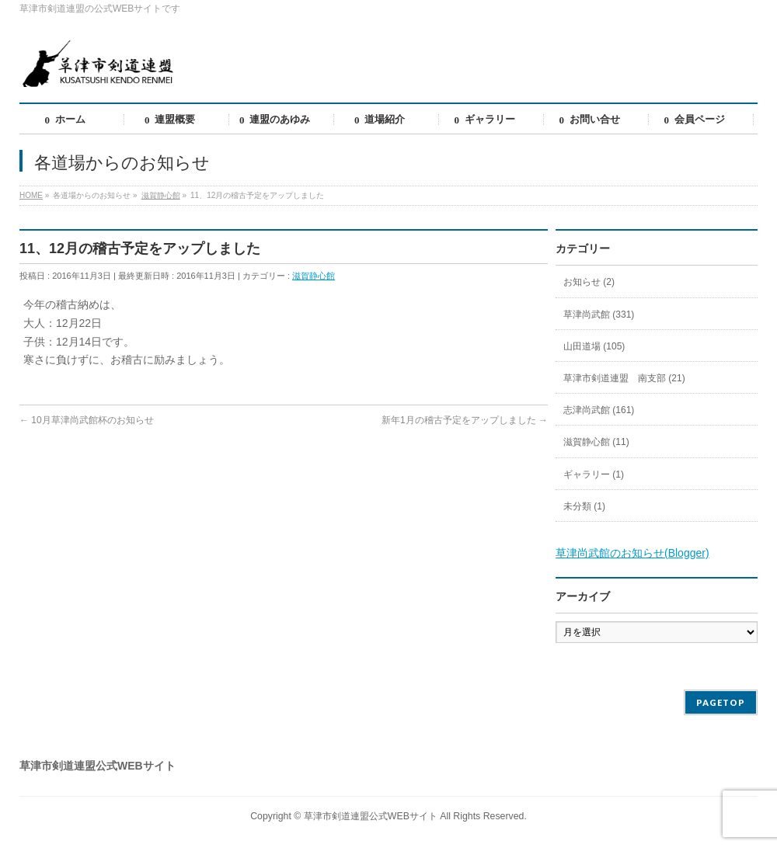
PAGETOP (720, 702)
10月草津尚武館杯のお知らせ (86, 420)
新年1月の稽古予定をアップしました (465, 420)
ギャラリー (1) (593, 474)
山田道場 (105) (594, 346)
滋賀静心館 (313, 275)
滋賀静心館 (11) (596, 441)
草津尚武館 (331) (598, 314)
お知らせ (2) (589, 281)
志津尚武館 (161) (598, 410)
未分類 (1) (584, 506)
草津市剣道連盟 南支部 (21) (624, 378)
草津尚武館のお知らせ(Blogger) (632, 553)
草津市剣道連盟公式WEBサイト (370, 816)
